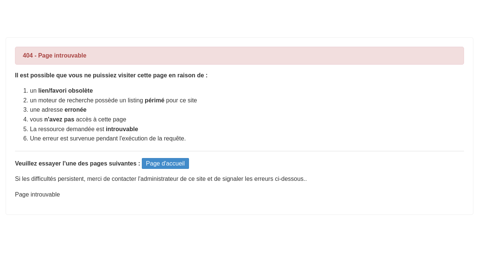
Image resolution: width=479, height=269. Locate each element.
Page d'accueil (165, 163)
